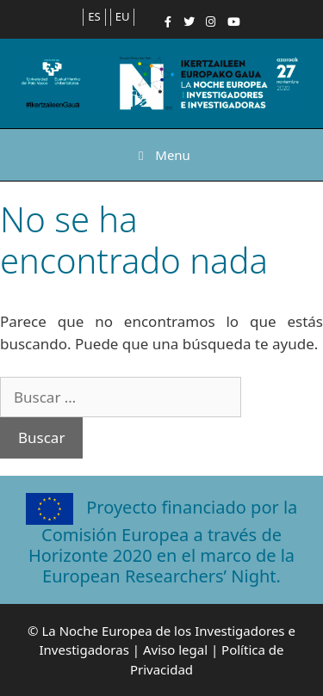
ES (94, 16)
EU (122, 16)
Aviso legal (175, 649)
